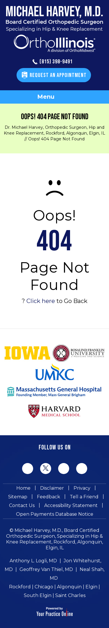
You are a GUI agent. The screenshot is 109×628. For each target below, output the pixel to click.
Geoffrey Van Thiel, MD (46, 569)
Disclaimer (52, 488)
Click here (40, 301)
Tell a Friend (84, 497)
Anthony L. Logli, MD (33, 560)
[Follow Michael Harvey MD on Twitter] (45, 468)
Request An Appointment (58, 75)
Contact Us (22, 505)
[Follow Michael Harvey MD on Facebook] (27, 468)
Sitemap (17, 497)
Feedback (48, 497)
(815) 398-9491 (52, 62)
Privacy (82, 488)
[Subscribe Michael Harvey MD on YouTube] (81, 468)
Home (23, 488)
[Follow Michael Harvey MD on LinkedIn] (63, 468)
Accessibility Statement (71, 505)
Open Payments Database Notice (54, 514)
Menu (53, 97)
